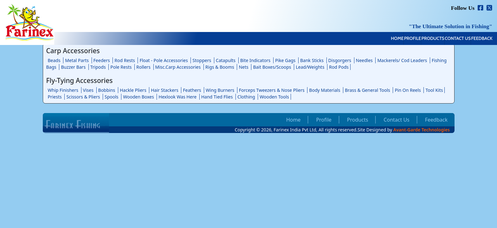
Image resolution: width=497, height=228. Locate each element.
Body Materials (324, 90)
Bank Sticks (312, 60)
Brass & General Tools (367, 90)
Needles (364, 60)
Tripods (98, 67)
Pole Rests (121, 67)
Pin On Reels (408, 90)
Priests (55, 97)
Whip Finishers (63, 90)
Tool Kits (434, 90)
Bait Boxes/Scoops (272, 67)
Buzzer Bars (73, 67)
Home (336, 39)
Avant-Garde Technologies (421, 130)
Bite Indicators (255, 60)
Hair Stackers (164, 90)
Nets (243, 67)
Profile (365, 39)
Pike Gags (285, 60)
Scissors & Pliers (83, 97)
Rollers (143, 67)
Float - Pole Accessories (163, 60)
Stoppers (201, 60)
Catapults (226, 60)
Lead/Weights (310, 67)
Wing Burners (220, 90)
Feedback (475, 39)
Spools (112, 97)
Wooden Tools (274, 97)
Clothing (246, 97)
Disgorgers (339, 60)
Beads (54, 60)
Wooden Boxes (138, 97)
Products (399, 39)
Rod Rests (124, 60)
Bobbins (106, 90)
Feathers (192, 90)
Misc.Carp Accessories (178, 67)
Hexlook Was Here (177, 97)
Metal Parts (77, 60)
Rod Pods (339, 67)
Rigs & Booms (219, 67)
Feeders (102, 60)
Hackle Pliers (133, 90)
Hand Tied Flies (217, 97)
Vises (88, 90)
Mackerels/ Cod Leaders (402, 60)
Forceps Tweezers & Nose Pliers (272, 90)
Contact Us (438, 39)
